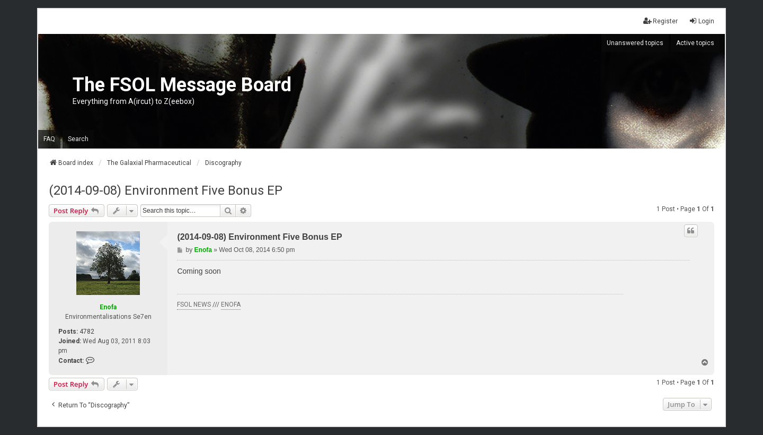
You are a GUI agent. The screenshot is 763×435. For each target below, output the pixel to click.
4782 (86, 331)
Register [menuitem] (660, 21)
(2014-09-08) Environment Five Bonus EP (165, 190)
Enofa (108, 307)
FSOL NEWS (194, 304)
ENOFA (231, 304)
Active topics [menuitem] (695, 43)
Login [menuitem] (701, 21)
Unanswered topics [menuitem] (635, 43)
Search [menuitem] (78, 139)
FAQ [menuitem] (49, 139)
